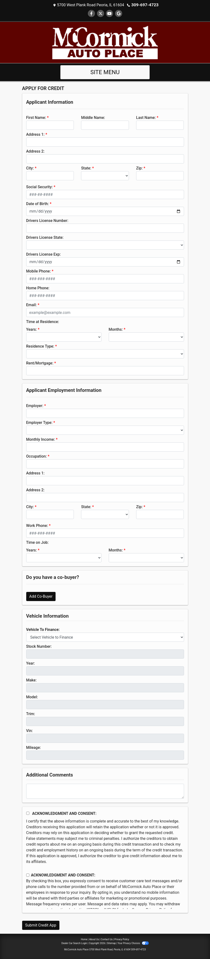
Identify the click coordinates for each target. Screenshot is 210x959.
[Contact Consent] (27, 874)
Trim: (30, 713)
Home (84, 939)
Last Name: (146, 117)
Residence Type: (40, 346)
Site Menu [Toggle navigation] (105, 72)
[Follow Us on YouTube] (109, 13)
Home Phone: (38, 287)
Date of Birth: (37, 203)
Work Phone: (37, 525)
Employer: (34, 405)
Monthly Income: (40, 439)
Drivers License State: (45, 237)
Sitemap (111, 943)
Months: (116, 329)
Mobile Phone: (38, 271)
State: (86, 168)
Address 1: (35, 134)
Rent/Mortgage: (39, 363)
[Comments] (105, 791)
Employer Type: (39, 422)
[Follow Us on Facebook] (91, 13)
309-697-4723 (144, 4)
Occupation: (36, 456)
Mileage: (33, 747)
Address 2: (35, 151)
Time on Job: (37, 542)
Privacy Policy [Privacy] (121, 939)
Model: (32, 696)
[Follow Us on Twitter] (100, 13)
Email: (31, 304)
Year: (30, 663)
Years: (31, 329)
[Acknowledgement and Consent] (27, 813)
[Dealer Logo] (105, 42)
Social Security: (39, 186)
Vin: (29, 730)
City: (30, 168)
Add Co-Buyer (41, 596)
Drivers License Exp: (43, 254)
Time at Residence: (42, 321)
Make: (31, 680)
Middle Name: (93, 117)
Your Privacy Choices (133, 943)
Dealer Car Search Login (74, 943)
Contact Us (107, 939)
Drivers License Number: (47, 220)
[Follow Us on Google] (118, 13)
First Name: (36, 117)
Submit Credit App (40, 925)
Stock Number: (39, 646)
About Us (94, 939)
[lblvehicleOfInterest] (105, 636)
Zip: (139, 168)
